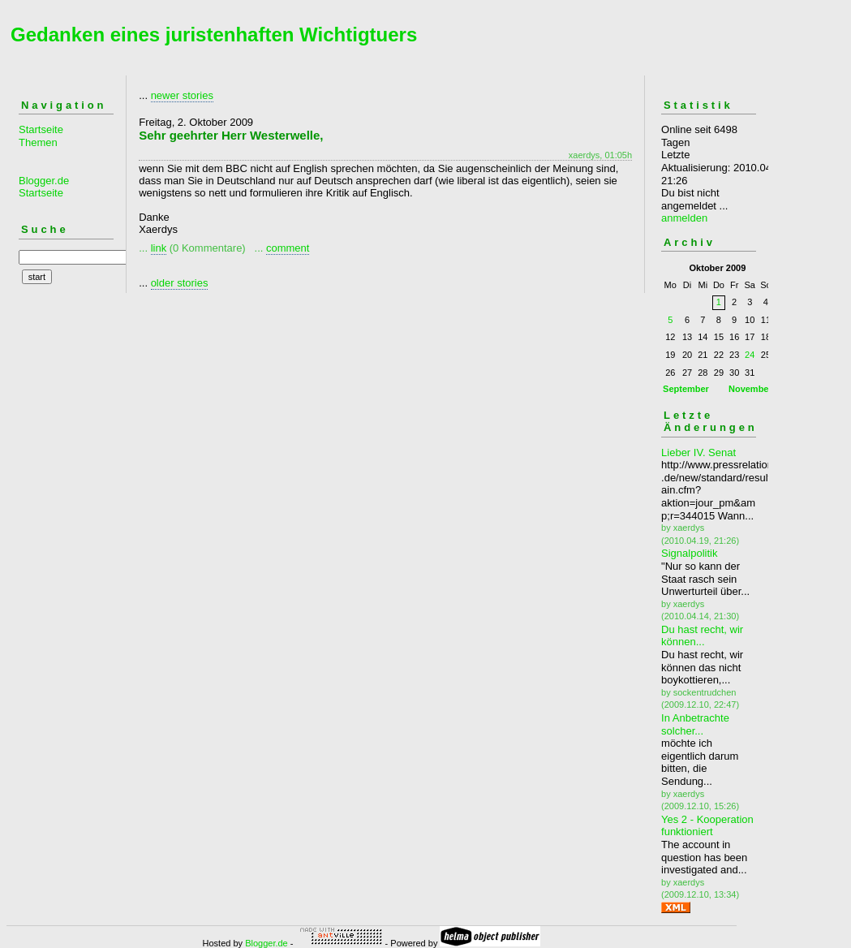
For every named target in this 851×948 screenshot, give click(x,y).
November (750, 389)
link (159, 248)
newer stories (182, 95)
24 (749, 355)
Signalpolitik (689, 553)
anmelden (684, 218)
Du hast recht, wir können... (702, 636)
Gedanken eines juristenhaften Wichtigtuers (214, 34)
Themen (38, 142)
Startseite (41, 129)
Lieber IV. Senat (698, 452)
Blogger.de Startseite (44, 187)
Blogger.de (266, 943)
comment (287, 248)
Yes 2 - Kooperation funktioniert (707, 825)
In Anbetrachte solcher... (695, 724)
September (686, 389)
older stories (179, 283)
